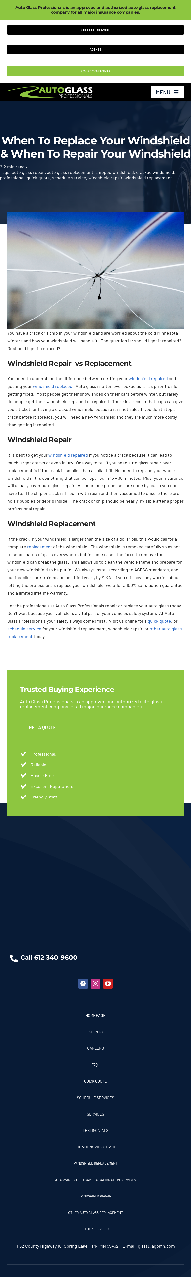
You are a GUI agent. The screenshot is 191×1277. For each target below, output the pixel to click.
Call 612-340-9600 (95, 71)
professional (12, 177)
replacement (39, 546)
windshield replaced (52, 386)
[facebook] (83, 984)
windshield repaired (148, 378)
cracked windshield (155, 172)
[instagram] (95, 984)
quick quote (38, 177)
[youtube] (108, 984)
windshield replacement (148, 177)
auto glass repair (28, 172)
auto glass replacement (70, 172)
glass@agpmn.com (156, 1246)
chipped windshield (115, 172)
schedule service (69, 177)
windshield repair (105, 177)
